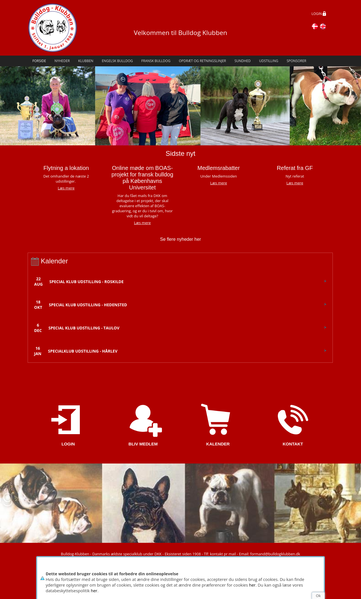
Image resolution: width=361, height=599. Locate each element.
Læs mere (142, 222)
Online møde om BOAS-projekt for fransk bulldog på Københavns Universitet (142, 178)
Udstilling (268, 60)
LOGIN (319, 14)
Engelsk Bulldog (117, 60)
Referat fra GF (295, 168)
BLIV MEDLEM (143, 443)
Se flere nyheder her (180, 239)
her (252, 585)
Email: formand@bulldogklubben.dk (269, 553)
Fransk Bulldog (155, 60)
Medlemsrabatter (218, 168)
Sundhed (242, 60)
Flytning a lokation (66, 168)
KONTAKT (293, 443)
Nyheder (62, 60)
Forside (39, 60)
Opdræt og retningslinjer (202, 60)
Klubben (85, 60)
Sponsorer (296, 60)
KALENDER (218, 443)
